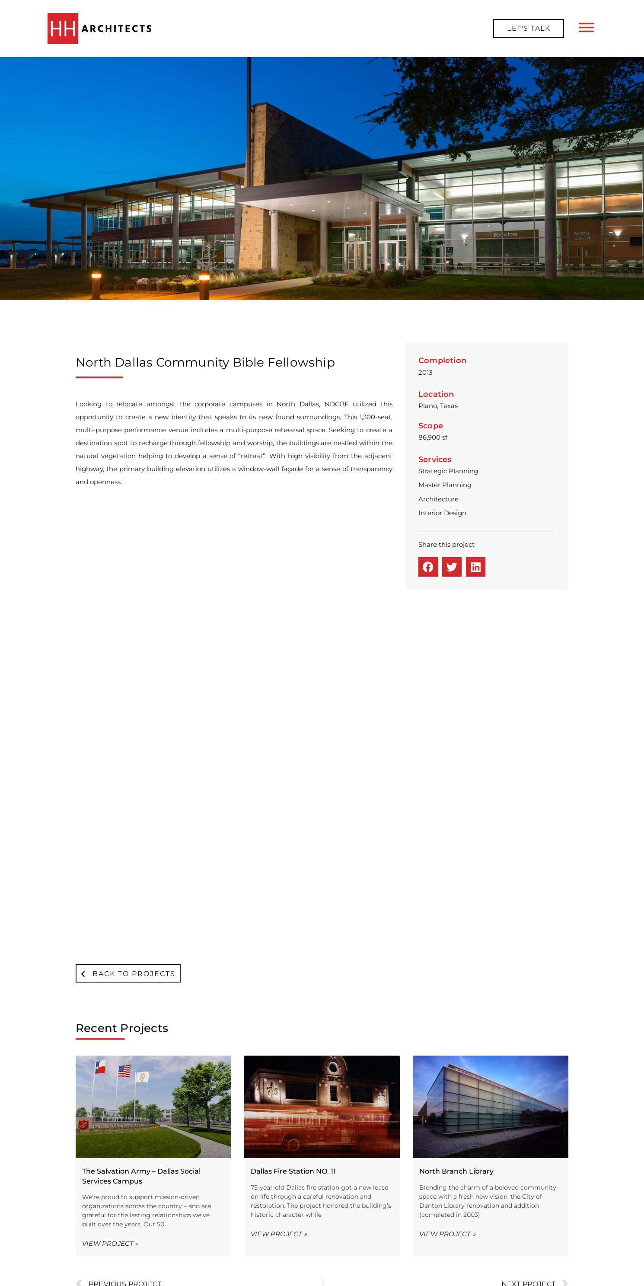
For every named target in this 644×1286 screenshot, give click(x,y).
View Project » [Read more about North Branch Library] (447, 903)
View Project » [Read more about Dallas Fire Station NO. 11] (279, 903)
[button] (428, 567)
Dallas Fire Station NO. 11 (293, 840)
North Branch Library (456, 840)
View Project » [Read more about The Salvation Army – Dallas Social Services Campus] (110, 912)
